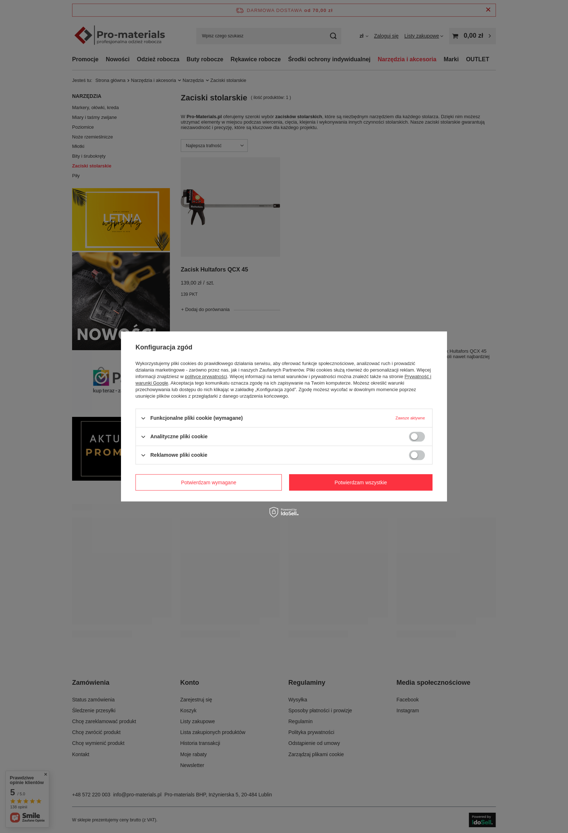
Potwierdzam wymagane (209, 482)
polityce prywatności (206, 376)
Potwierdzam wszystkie (361, 482)
